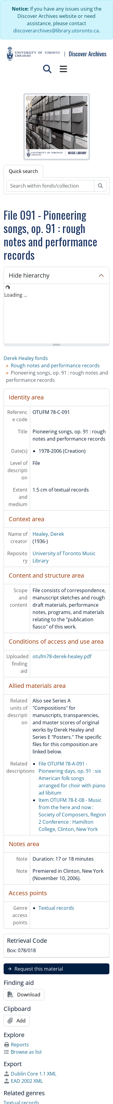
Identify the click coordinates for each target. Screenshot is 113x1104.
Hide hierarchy (29, 275)
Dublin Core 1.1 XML (30, 1073)
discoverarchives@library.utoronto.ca (56, 30)
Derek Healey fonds (26, 358)
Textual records (56, 908)
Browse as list (23, 1052)
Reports (16, 1044)
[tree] (56, 314)
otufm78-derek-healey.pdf (62, 656)
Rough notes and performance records (55, 365)
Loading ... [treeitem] (15, 295)
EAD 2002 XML (23, 1081)
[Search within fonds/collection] (50, 186)
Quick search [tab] (23, 171)
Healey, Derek (48, 534)
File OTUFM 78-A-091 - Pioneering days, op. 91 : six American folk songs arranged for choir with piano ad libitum (72, 778)
